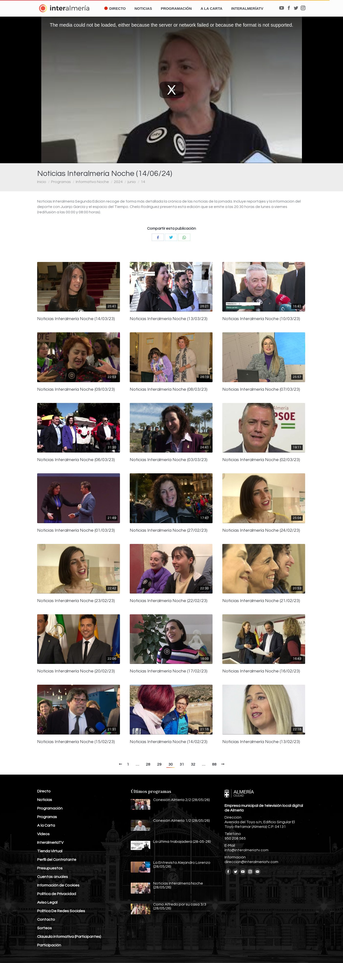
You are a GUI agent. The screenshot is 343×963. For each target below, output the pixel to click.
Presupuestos (50, 868)
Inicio (41, 182)
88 (214, 764)
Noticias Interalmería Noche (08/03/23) (168, 389)
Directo (44, 791)
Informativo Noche (92, 182)
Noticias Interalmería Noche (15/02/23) (76, 742)
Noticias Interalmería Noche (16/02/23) (261, 671)
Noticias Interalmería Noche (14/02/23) (168, 742)
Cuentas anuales (52, 877)
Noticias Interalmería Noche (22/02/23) (168, 601)
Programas (61, 182)
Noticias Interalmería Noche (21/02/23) (261, 601)
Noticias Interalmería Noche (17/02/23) (168, 671)
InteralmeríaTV (50, 842)
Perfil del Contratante (56, 860)
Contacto (46, 919)
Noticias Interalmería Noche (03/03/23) (168, 460)
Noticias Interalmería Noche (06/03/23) (76, 460)
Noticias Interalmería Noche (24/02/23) (261, 530)
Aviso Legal (47, 902)
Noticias (44, 800)
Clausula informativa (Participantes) (69, 937)
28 (148, 764)
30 (170, 764)
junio (132, 182)
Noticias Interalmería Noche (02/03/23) (261, 460)
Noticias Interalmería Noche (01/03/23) (76, 530)
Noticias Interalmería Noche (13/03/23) (168, 319)
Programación (50, 808)
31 (182, 764)
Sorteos (44, 928)
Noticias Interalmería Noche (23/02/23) (76, 601)
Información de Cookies (58, 885)
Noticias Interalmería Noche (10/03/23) (261, 319)
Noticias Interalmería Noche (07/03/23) (261, 389)
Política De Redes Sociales (61, 911)
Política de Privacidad (56, 894)
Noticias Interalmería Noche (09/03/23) (76, 389)
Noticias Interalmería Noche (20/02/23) (76, 671)
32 (193, 764)
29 (159, 764)
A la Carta (46, 825)
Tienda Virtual (49, 851)
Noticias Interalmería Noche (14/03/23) (76, 319)
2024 (118, 182)
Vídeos (43, 834)
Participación (49, 945)
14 (143, 182)
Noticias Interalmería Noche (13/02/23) (261, 742)
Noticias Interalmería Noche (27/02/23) (168, 530)
